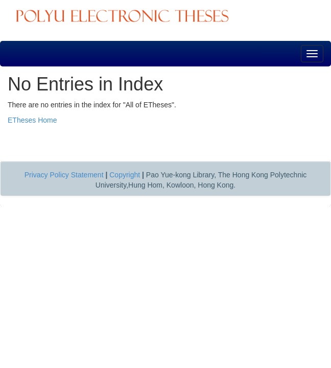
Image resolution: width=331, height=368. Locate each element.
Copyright (124, 175)
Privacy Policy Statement (64, 175)
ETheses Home (32, 120)
